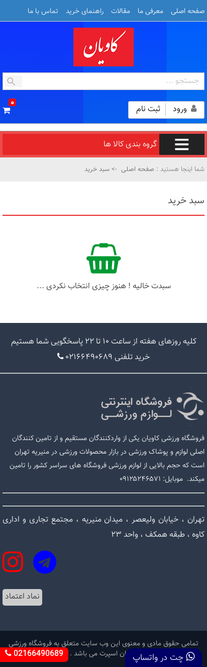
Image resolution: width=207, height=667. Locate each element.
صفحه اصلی (187, 11)
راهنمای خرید (85, 11)
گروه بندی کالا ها (154, 144)
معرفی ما (150, 11)
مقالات (120, 11)
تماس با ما (43, 11)
